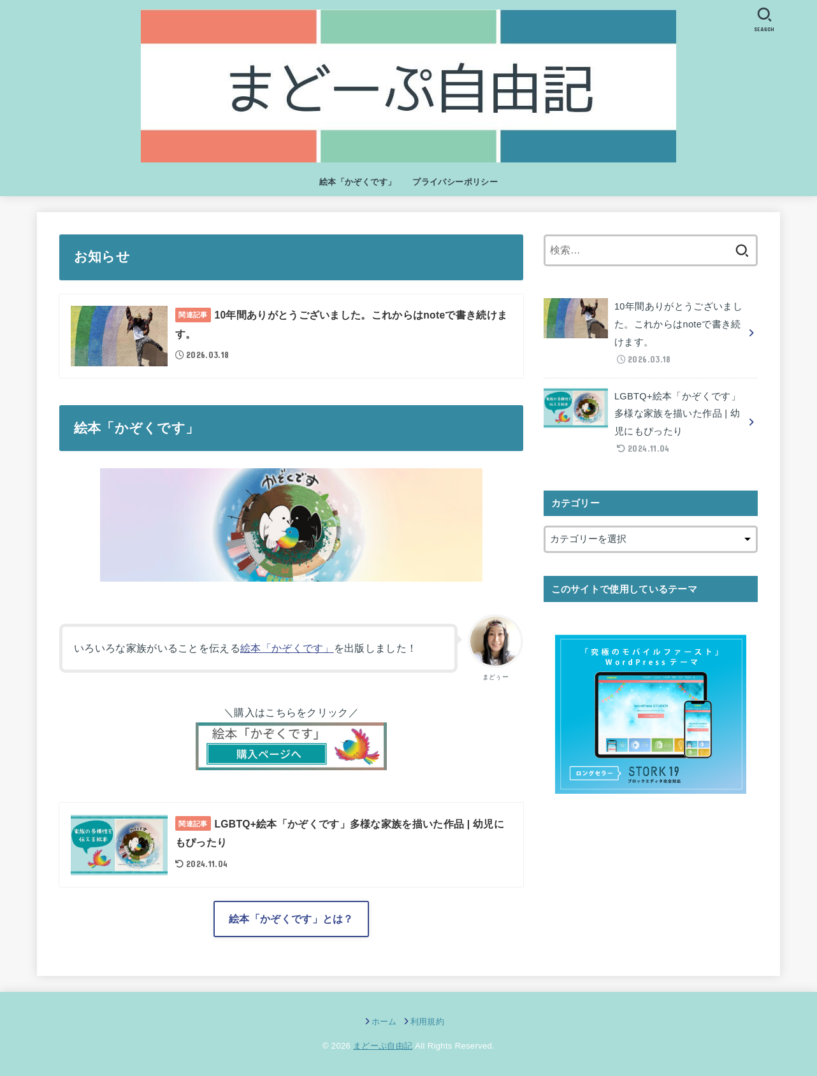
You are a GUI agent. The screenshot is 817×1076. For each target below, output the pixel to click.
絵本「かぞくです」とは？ (291, 918)
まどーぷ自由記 (382, 1046)
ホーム (384, 1021)
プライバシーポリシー (455, 182)
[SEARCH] (764, 19)
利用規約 (427, 1021)
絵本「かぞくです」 (357, 182)
